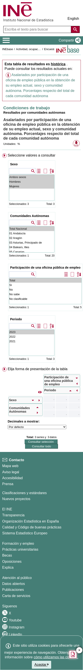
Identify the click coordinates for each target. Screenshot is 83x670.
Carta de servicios (16, 596)
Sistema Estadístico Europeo (24, 533)
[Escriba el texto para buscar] (37, 29)
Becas (7, 555)
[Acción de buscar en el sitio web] (75, 29)
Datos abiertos (13, 584)
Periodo (16, 319)
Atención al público (17, 578)
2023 (31, 332)
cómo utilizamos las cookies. (56, 657)
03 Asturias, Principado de (31, 242)
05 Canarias (31, 251)
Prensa (7, 484)
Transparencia (13, 515)
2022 (31, 336)
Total (45, 280)
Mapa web (10, 466)
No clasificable (45, 299)
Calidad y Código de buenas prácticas (31, 527)
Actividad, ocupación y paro (33, 49)
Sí (45, 285)
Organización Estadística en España (30, 521)
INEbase (7, 49)
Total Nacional (31, 228)
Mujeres (31, 186)
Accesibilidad (12, 478)
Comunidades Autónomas (29, 216)
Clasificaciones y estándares (24, 493)
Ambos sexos (31, 177)
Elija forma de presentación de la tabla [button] (37, 369)
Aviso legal (10, 472)
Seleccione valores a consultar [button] (31, 155)
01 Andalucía (31, 233)
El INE (7, 509)
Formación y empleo (18, 543)
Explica (8, 567)
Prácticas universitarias (20, 549)
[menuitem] (41, 259)
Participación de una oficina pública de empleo (45, 267)
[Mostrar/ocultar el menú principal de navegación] (6, 40)
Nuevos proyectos (16, 499)
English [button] (73, 18)
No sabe (45, 294)
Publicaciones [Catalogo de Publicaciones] (13, 590)
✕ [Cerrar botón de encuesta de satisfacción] (79, 650)
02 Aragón (31, 238)
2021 (31, 341)
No (45, 289)
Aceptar (41, 664)
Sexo (14, 164)
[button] (69, 40)
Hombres (31, 181)
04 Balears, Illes (31, 247)
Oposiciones (12, 561)
